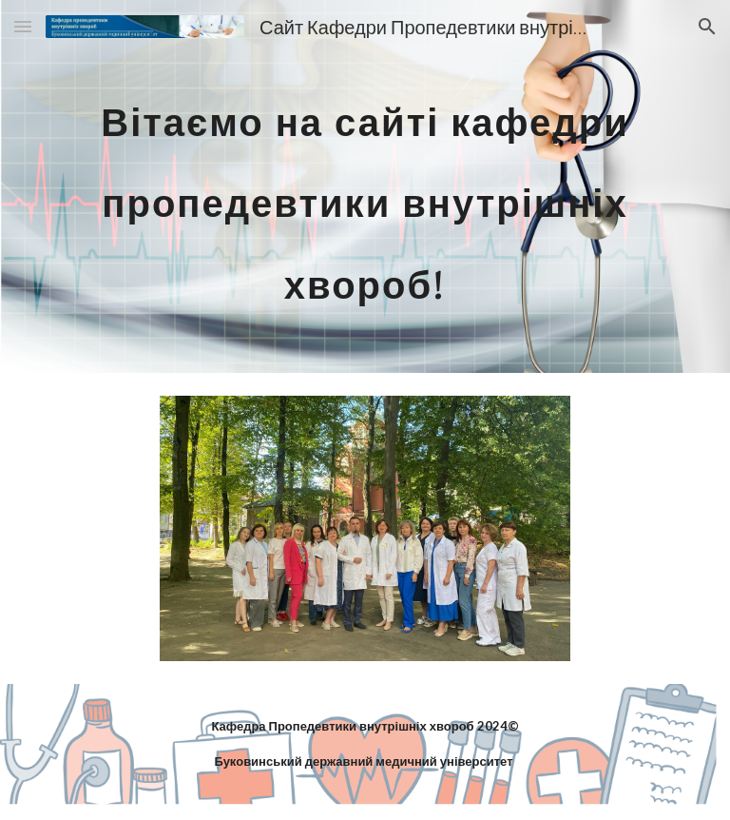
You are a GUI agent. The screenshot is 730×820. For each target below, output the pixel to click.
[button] (23, 26)
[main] (364, 186)
